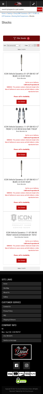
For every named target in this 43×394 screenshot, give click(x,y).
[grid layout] (35, 45)
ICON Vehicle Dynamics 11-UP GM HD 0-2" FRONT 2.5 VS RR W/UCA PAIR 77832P (21, 127)
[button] (21, 9)
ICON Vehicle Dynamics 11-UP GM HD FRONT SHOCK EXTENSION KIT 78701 (21, 233)
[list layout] (38, 45)
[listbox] (13, 46)
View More (22, 102)
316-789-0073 (7, 336)
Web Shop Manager (27, 391)
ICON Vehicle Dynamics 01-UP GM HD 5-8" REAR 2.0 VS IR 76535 (21, 75)
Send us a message (9, 340)
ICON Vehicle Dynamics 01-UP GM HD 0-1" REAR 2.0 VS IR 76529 (21, 180)
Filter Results (22, 38)
